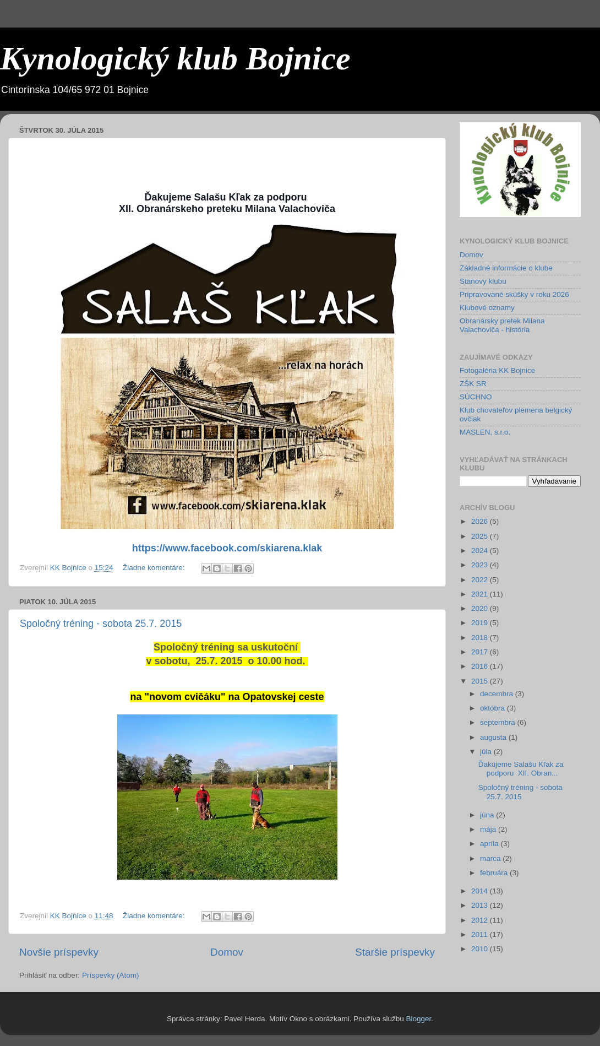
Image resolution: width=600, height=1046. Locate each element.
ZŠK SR (473, 384)
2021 (480, 594)
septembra (498, 722)
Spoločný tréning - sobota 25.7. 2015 (101, 623)
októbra (493, 708)
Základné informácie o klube (506, 268)
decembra (497, 694)
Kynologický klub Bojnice (175, 58)
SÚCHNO (476, 397)
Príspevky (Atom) (110, 975)
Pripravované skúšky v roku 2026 (514, 294)
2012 (480, 920)
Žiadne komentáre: (155, 567)
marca (491, 858)
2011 (480, 934)
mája (489, 829)
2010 (480, 949)
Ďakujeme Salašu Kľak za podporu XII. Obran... (521, 768)
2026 (480, 521)
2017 (480, 652)
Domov (226, 952)
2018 (480, 637)
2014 (480, 891)
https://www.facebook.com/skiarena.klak (227, 548)
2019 (480, 623)
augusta (494, 737)
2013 (480, 905)
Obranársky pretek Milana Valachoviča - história (502, 325)
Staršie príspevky (395, 952)
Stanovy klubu (483, 281)
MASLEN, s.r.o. (485, 432)
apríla (490, 843)
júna (488, 815)
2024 (480, 550)
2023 (480, 565)
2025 (480, 536)
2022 (480, 580)
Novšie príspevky (59, 952)
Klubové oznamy (487, 307)
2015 (480, 681)
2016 (480, 666)
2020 (480, 608)
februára (495, 873)
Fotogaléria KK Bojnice (497, 370)
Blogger (418, 1019)
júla (487, 751)
